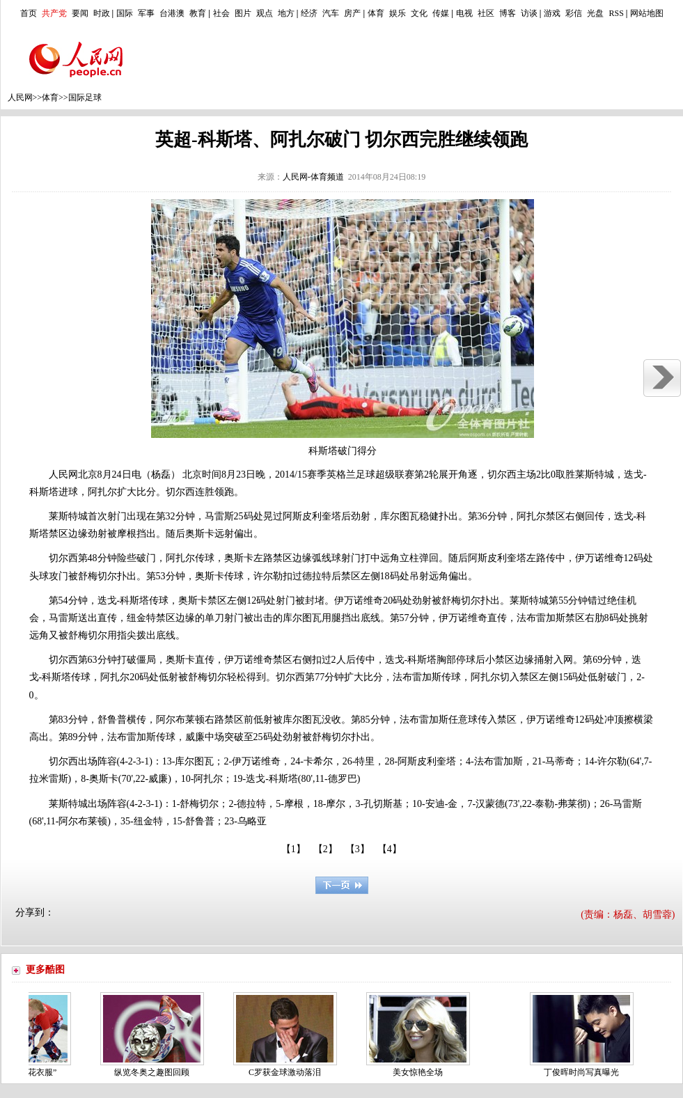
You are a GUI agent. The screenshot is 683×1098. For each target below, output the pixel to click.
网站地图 (647, 13)
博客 (507, 13)
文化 (419, 13)
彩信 (573, 13)
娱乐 (397, 13)
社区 (486, 13)
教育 (197, 13)
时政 (101, 13)
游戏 (552, 13)
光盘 (595, 13)
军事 (146, 13)
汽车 (330, 13)
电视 (464, 13)
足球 (365, 474)
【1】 (293, 849)
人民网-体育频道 (313, 177)
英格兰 (341, 474)
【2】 (325, 849)
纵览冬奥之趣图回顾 (155, 1072)
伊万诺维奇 (599, 558)
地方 (286, 13)
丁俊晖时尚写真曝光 (584, 1072)
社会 (221, 13)
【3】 (357, 849)
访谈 (529, 13)
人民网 (20, 97)
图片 (243, 13)
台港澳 (172, 13)
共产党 (54, 13)
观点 (264, 13)
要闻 (80, 13)
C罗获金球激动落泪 (288, 1072)
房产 (352, 13)
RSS (616, 13)
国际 (124, 13)
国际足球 (85, 97)
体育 (376, 13)
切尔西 (502, 474)
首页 (28, 13)
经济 (309, 13)
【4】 (389, 849)
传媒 (440, 13)
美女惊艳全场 (421, 1072)
